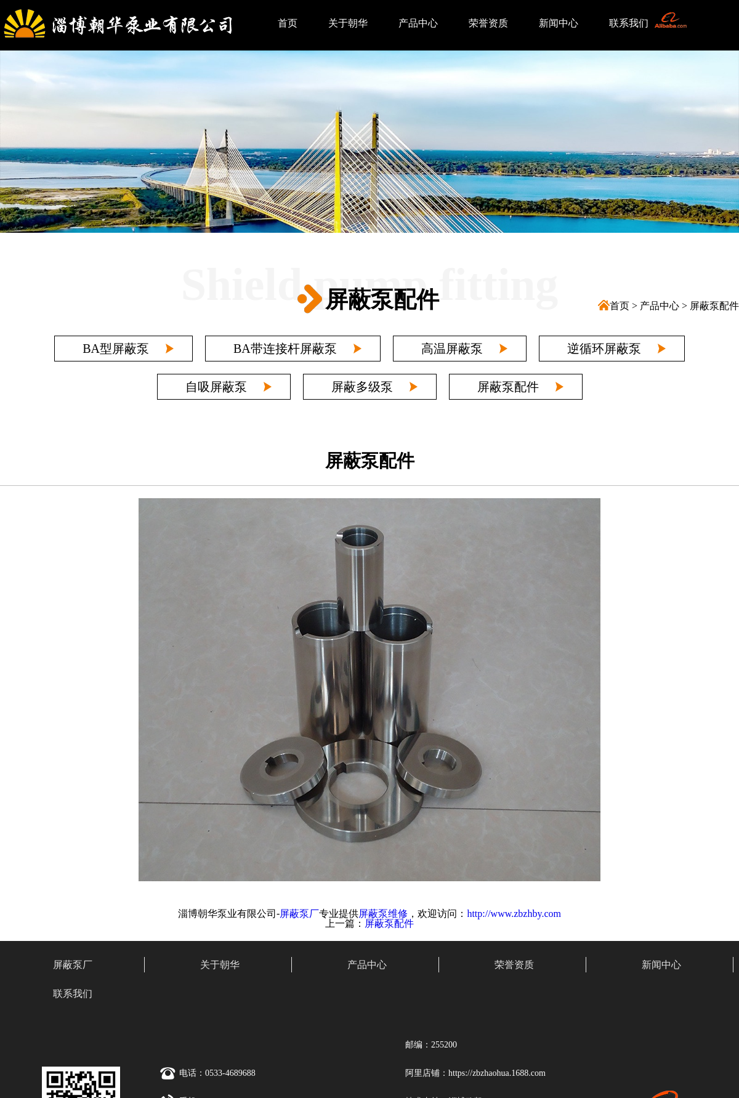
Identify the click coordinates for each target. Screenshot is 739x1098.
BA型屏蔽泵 (116, 348)
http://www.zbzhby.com (514, 913)
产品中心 (418, 23)
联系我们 (628, 23)
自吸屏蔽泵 (216, 387)
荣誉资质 (488, 23)
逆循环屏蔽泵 (604, 348)
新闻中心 (558, 23)
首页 (287, 23)
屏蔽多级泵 (362, 387)
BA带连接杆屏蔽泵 (285, 348)
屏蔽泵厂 (299, 913)
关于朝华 (348, 23)
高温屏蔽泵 (452, 348)
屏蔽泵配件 (714, 306)
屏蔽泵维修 (383, 913)
